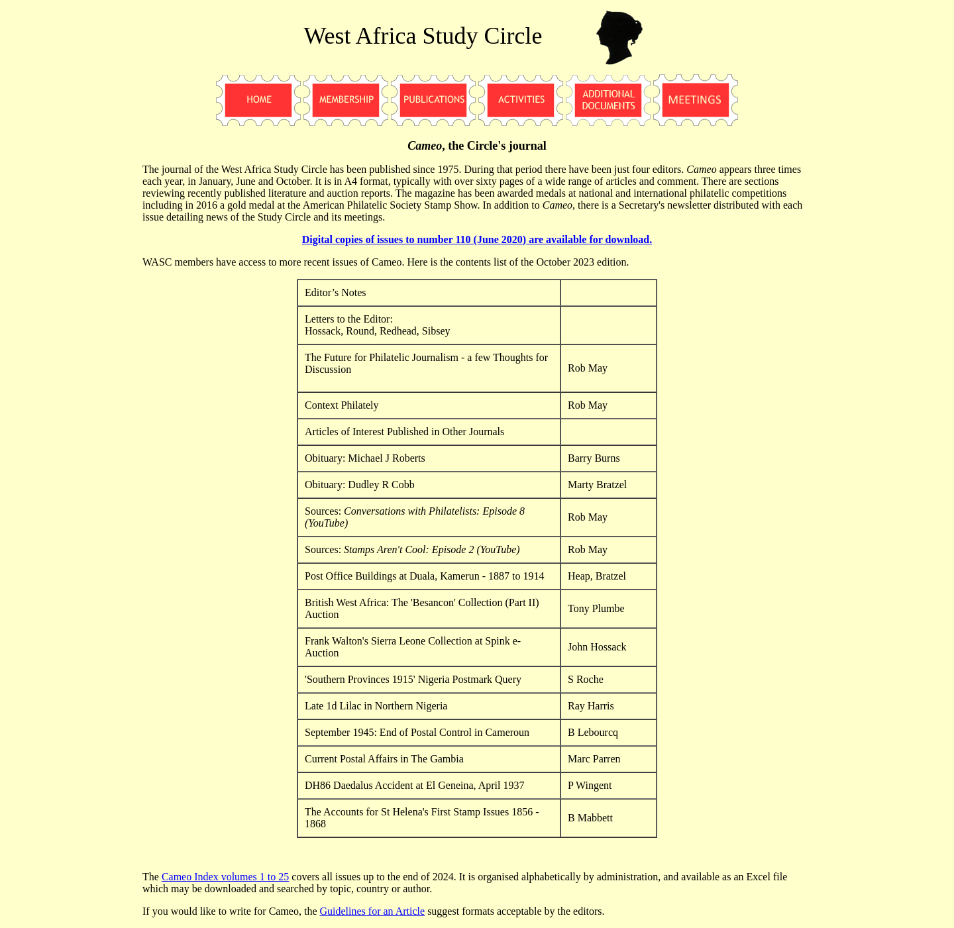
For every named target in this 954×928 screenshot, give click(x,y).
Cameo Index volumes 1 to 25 (225, 876)
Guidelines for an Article (372, 911)
